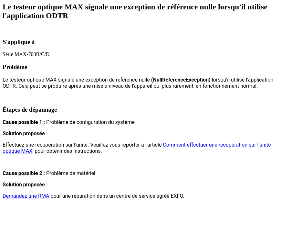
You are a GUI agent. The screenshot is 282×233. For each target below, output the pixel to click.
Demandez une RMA (26, 196)
